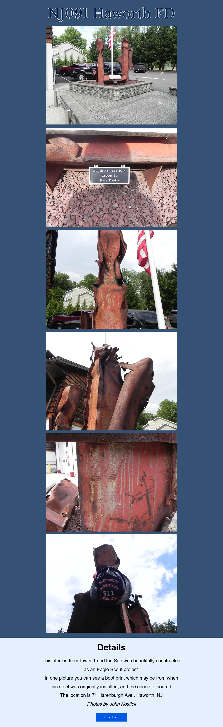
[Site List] (111, 717)
